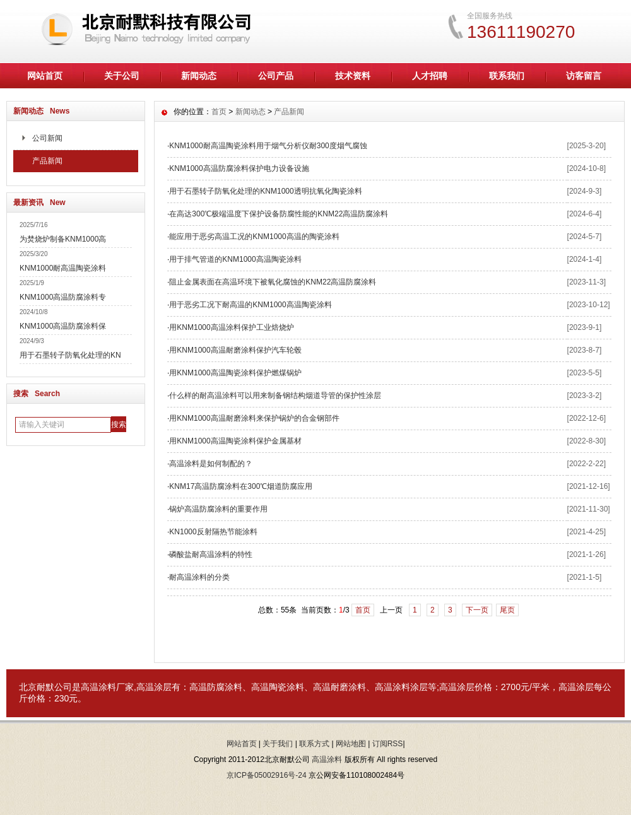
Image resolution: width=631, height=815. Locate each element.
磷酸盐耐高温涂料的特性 (210, 554)
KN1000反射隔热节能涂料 (213, 531)
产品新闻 (47, 160)
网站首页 (44, 76)
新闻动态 (198, 76)
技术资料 (352, 76)
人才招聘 (429, 76)
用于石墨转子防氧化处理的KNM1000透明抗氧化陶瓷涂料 (265, 191)
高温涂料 (98, 687)
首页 (219, 111)
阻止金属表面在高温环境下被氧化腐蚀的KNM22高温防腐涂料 (272, 282)
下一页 (477, 610)
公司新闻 (47, 138)
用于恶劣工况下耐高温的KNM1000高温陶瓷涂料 (250, 304)
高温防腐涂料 (215, 687)
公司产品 (275, 76)
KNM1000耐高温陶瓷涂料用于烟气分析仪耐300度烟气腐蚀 (268, 145)
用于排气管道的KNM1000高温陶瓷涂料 (235, 259)
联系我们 (506, 76)
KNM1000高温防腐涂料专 (63, 297)
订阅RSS (387, 743)
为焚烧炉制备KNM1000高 (63, 239)
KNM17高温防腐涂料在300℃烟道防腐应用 (240, 486)
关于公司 (121, 76)
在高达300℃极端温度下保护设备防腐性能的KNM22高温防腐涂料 (278, 213)
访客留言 (583, 76)
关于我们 (277, 743)
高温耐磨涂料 (339, 687)
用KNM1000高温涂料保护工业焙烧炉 (231, 327)
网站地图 (351, 743)
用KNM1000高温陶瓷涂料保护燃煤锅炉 (235, 372)
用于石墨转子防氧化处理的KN (70, 355)
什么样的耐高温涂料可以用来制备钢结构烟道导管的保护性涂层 (275, 395)
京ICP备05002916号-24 (267, 775)
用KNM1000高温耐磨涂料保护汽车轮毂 (235, 350)
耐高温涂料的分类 (199, 577)
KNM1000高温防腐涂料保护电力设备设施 (239, 168)
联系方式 (314, 743)
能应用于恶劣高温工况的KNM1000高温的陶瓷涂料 (254, 236)
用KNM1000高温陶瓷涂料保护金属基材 (235, 441)
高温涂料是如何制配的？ (210, 463)
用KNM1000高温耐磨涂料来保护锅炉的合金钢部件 (254, 418)
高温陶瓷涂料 (277, 687)
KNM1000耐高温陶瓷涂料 (63, 268)
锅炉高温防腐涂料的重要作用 (218, 509)
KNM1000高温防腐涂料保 (63, 326)
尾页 (507, 610)
